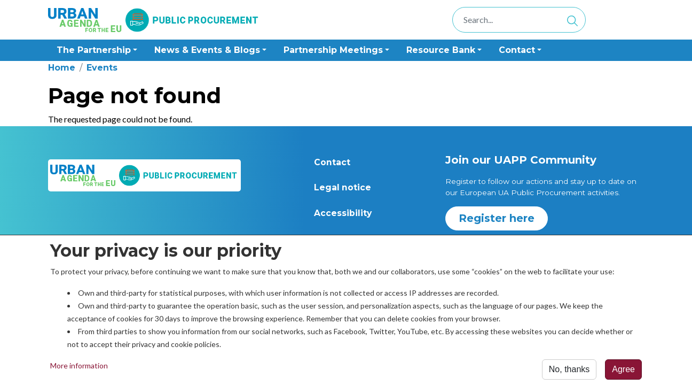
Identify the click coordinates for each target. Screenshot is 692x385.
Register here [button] (496, 218)
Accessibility (343, 213)
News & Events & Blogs (207, 50)
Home (61, 68)
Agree (623, 371)
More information (79, 368)
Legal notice (342, 187)
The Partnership (94, 50)
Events (101, 68)
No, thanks (569, 371)
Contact (332, 162)
